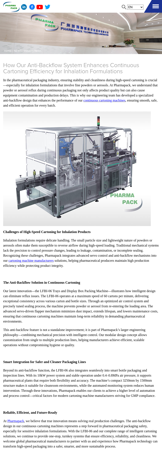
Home (8, 51)
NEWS (18, 51)
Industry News (32, 51)
